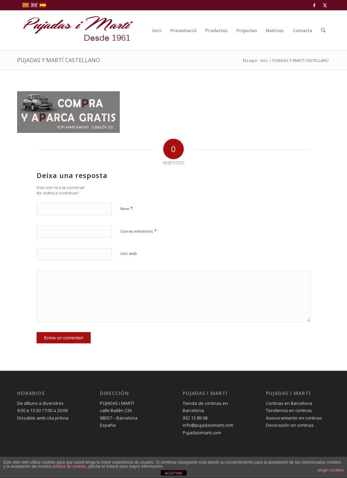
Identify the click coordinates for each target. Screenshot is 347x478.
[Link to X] (325, 5)
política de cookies (69, 466)
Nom (126, 208)
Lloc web (128, 253)
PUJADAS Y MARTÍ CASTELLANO (58, 60)
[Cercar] (323, 30)
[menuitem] (157, 30)
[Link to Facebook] (314, 5)
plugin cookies (331, 470)
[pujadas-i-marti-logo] (75, 30)
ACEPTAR (173, 473)
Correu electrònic (138, 231)
